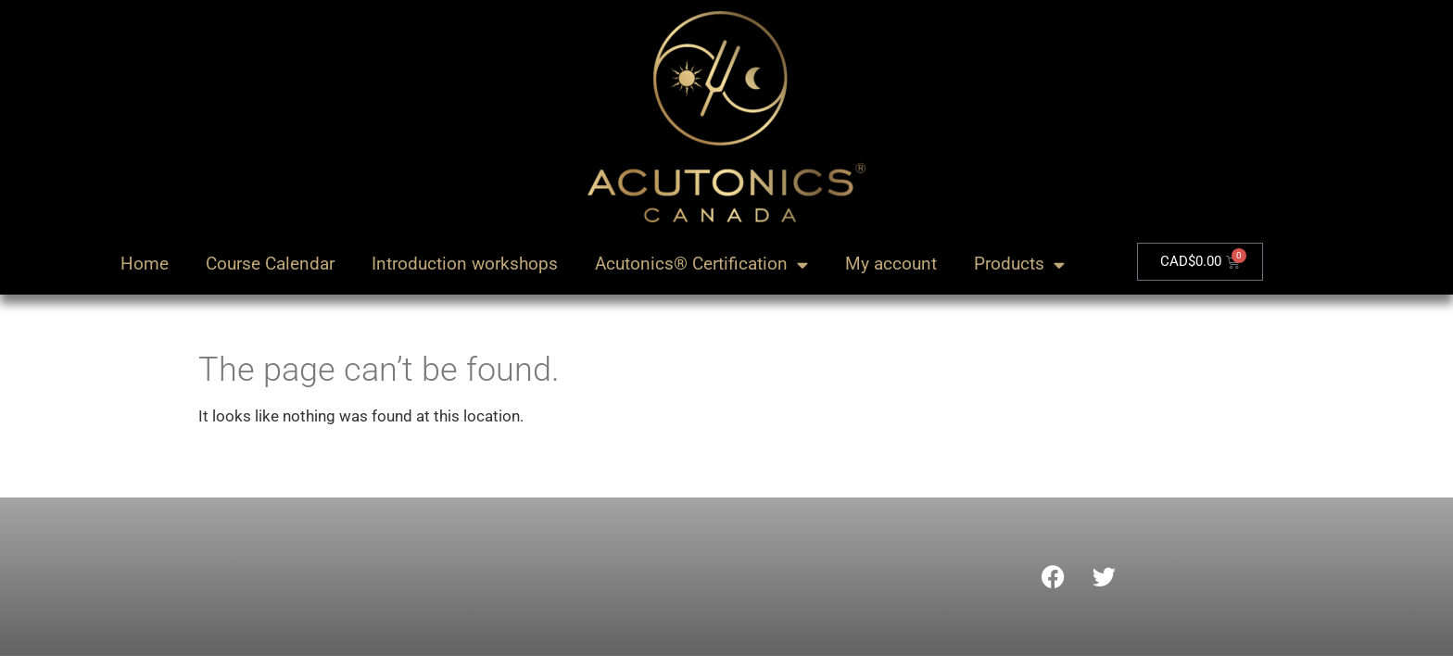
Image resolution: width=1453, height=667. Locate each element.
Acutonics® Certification (701, 264)
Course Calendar (270, 263)
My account (891, 263)
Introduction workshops (465, 263)
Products (1019, 264)
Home (144, 263)
